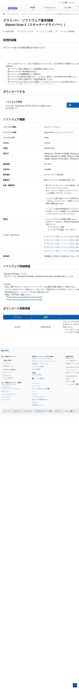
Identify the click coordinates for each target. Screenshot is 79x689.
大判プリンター (5, 391)
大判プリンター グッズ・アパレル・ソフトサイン (44, 361)
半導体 (67, 379)
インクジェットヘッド (71, 369)
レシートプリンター (7, 397)
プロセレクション (7, 375)
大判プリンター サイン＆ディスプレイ (42, 358)
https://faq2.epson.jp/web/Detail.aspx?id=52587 (24, 300)
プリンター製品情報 (39, 378)
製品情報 (6, 350)
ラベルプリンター (6, 399)
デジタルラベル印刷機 (37, 366)
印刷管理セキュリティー (38, 405)
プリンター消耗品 (36, 374)
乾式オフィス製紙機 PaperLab (39, 399)
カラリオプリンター (8, 372)
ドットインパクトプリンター (9, 394)
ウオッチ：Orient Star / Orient (39, 388)
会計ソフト (35, 402)
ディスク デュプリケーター (39, 396)
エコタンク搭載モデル (8, 377)
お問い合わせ (72, 2)
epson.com (67, 411)
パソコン (34, 391)
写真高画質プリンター (8, 366)
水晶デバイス (69, 381)
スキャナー (35, 394)
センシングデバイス (71, 384)
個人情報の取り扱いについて (43, 411)
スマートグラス (36, 386)
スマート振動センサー (71, 360)
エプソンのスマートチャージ (9, 384)
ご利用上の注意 (28, 411)
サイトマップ (7, 411)
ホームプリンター (7, 363)
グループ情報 (61, 2)
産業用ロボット (70, 358)
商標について (58, 411)
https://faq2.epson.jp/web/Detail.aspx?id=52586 (24, 297)
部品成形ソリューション (72, 363)
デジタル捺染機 (36, 369)
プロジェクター (36, 383)
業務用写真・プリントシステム (40, 363)
